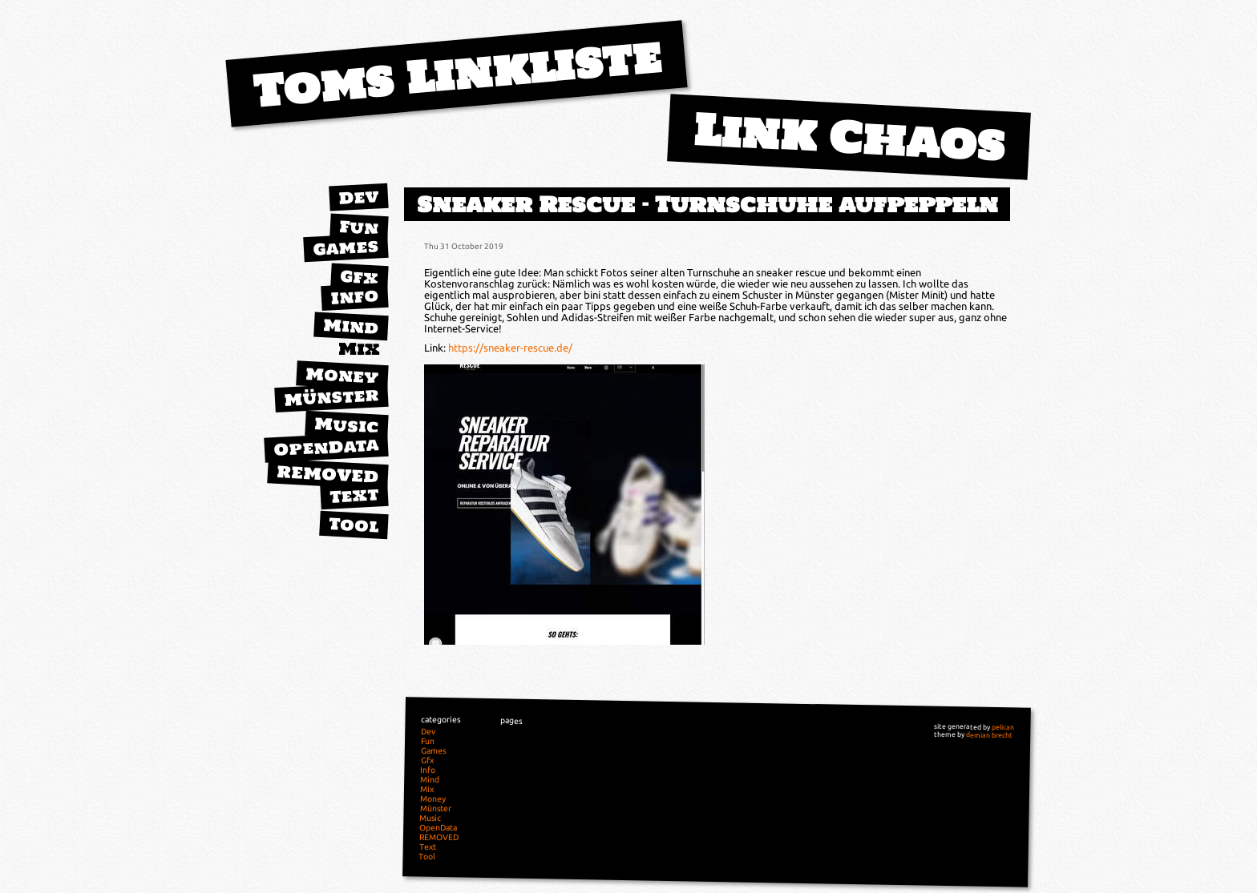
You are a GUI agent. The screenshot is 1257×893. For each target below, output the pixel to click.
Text (354, 495)
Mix (359, 348)
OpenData (326, 447)
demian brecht (989, 734)
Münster (331, 397)
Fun (358, 227)
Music (346, 425)
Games (345, 247)
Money (342, 375)
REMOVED (328, 474)
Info (354, 296)
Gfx (359, 276)
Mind (350, 326)
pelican (1003, 727)
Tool (353, 524)
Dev (358, 197)
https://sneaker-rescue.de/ (510, 347)
